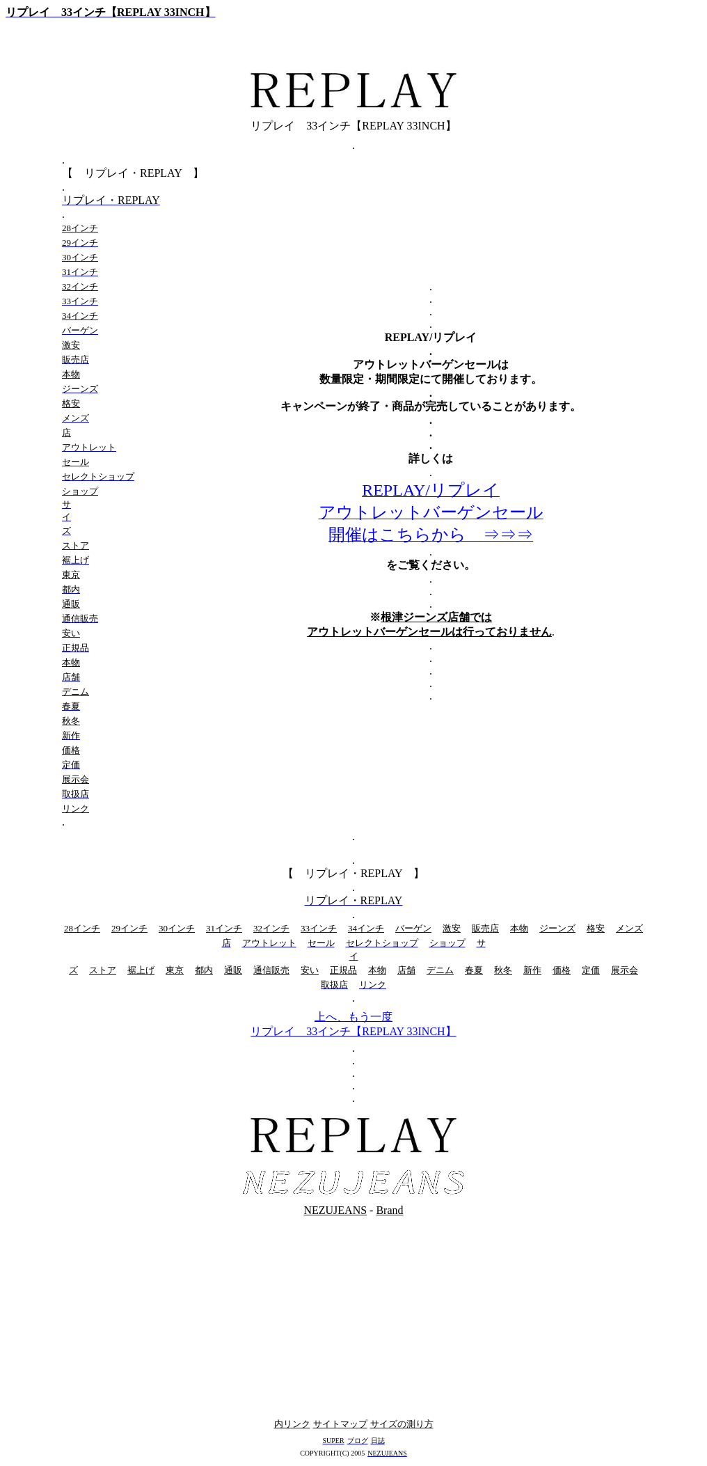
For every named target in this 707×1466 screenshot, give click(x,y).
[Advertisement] (353, 1317)
